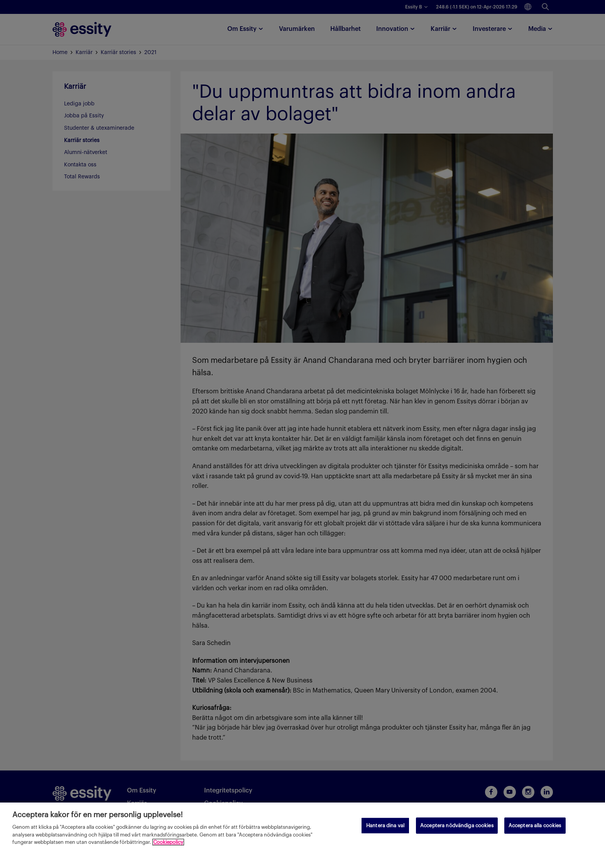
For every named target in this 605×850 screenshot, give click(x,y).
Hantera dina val (385, 825)
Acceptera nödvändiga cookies (456, 825)
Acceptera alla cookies (535, 825)
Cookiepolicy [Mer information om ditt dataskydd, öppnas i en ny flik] (168, 842)
